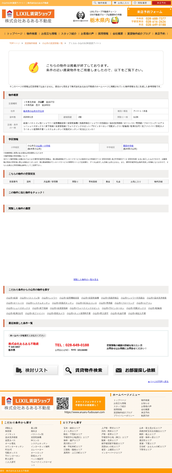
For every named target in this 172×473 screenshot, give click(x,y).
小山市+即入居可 (100, 313)
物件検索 (32, 33)
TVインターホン (12, 456)
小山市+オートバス (15, 303)
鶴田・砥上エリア (147, 434)
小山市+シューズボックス (18, 308)
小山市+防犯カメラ (56, 313)
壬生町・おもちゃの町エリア (152, 446)
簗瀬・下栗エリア (147, 443)
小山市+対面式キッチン (63, 303)
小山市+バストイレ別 (30, 298)
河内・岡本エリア (109, 431)
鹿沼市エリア (145, 440)
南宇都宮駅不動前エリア (112, 443)
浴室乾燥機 (36, 437)
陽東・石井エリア (109, 440)
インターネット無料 (40, 446)
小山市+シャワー (49, 298)
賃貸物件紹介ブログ (138, 33)
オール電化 (10, 443)
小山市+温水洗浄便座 (156, 298)
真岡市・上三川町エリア (75, 453)
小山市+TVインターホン (113, 308)
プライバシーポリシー (124, 415)
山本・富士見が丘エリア (150, 428)
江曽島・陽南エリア (73, 449)
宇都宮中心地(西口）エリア (76, 437)
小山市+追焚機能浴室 (69, 298)
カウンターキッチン (14, 446)
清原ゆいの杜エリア (110, 446)
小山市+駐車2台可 (14, 313)
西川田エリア (70, 443)
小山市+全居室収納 (59, 308)
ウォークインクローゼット (41, 463)
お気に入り (121, 3)
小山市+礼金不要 (118, 313)
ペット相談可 (37, 459)
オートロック (37, 453)
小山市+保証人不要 (137, 313)
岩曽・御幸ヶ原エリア (149, 437)
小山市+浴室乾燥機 (90, 298)
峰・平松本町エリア (73, 446)
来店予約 (160, 33)
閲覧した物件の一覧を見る (86, 279)
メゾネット (10, 434)
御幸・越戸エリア (72, 440)
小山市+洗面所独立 (110, 298)
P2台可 (8, 449)
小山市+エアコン (144, 303)
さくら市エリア (71, 431)
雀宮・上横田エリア (110, 449)
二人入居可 (10, 462)
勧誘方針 (145, 415)
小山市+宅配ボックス (136, 308)
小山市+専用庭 (105, 303)
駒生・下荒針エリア (73, 434)
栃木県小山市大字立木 (33, 111)
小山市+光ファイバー (35, 313)
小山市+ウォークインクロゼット (85, 308)
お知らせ (145, 403)
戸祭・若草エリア (109, 434)
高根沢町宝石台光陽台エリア (152, 431)
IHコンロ (35, 440)
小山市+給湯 (12, 298)
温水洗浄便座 (11, 437)
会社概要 (118, 33)
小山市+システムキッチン (38, 303)
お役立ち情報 (49, 33)
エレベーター (37, 449)
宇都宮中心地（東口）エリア (114, 437)
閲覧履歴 (140, 3)
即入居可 (9, 459)
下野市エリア (145, 449)
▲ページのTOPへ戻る (158, 381)
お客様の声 (87, 33)
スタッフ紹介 (69, 33)
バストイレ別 (37, 434)
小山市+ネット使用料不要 (79, 313)
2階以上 (9, 428)
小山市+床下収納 (40, 308)
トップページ (14, 33)
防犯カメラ (36, 456)
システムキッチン (39, 443)
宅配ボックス (11, 453)
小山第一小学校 (43, 146)
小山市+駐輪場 (155, 308)
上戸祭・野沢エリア (110, 428)
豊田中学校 (128, 146)
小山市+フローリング (124, 303)
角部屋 (8, 431)
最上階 (34, 428)
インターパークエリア (111, 453)
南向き (34, 431)
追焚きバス (10, 440)
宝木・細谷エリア (72, 428)
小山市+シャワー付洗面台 (133, 298)
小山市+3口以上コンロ (86, 303)
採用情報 (103, 33)
